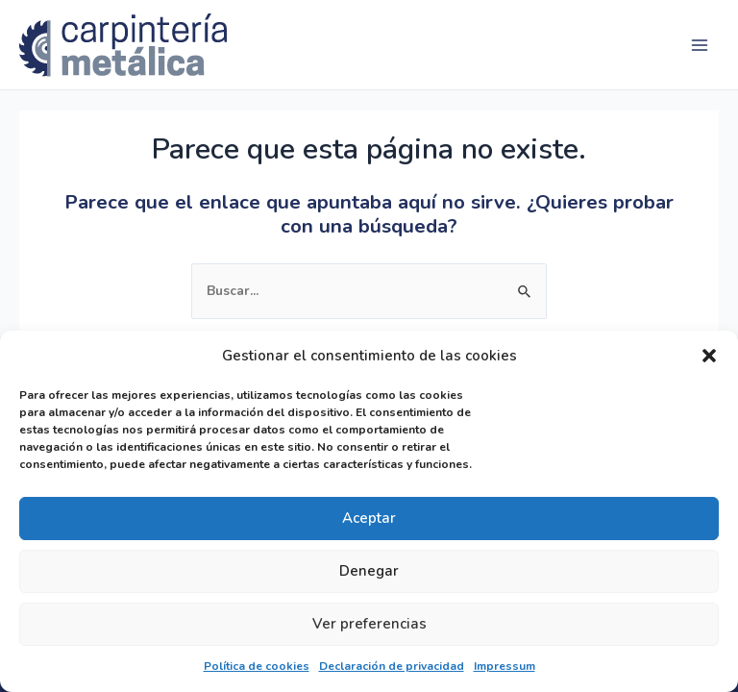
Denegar (369, 571)
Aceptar (369, 518)
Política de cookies (256, 666)
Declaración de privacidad (391, 666)
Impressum (504, 666)
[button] (709, 355)
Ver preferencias (369, 623)
